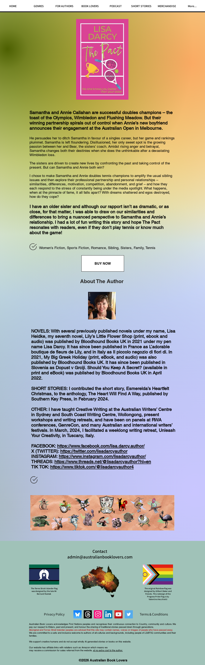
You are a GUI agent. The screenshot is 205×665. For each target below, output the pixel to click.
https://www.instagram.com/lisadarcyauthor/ (102, 456)
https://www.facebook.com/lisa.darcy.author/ (101, 446)
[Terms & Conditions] (154, 614)
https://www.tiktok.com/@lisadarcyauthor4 (92, 466)
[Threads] (88, 614)
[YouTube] (118, 614)
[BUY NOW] (102, 263)
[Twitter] (129, 614)
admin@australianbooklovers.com (100, 557)
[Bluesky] (77, 614)
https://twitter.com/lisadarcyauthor (93, 451)
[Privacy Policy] (54, 614)
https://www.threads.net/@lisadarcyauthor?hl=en (102, 461)
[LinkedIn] (108, 614)
